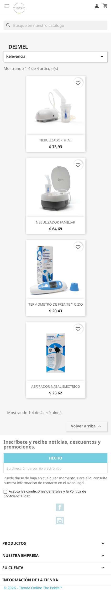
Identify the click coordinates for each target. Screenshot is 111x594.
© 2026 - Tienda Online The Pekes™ (33, 587)
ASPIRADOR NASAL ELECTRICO (55, 386)
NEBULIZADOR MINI (55, 140)
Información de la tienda (30, 580)
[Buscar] (55, 25)
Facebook (60, 507)
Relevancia (55, 57)
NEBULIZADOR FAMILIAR (55, 222)
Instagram (60, 520)
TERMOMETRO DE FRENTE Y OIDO (55, 304)
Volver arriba (86, 427)
